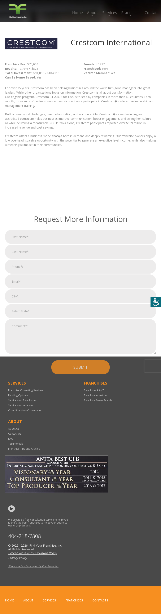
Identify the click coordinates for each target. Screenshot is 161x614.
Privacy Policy (17, 558)
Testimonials (15, 443)
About (92, 12)
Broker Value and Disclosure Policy (32, 553)
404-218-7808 (24, 536)
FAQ (10, 438)
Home (77, 12)
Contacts (100, 600)
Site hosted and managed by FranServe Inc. (33, 566)
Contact (152, 12)
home (9, 600)
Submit (80, 416)
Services (109, 12)
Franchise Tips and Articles (24, 449)
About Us (13, 428)
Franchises (130, 12)
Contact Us (14, 433)
